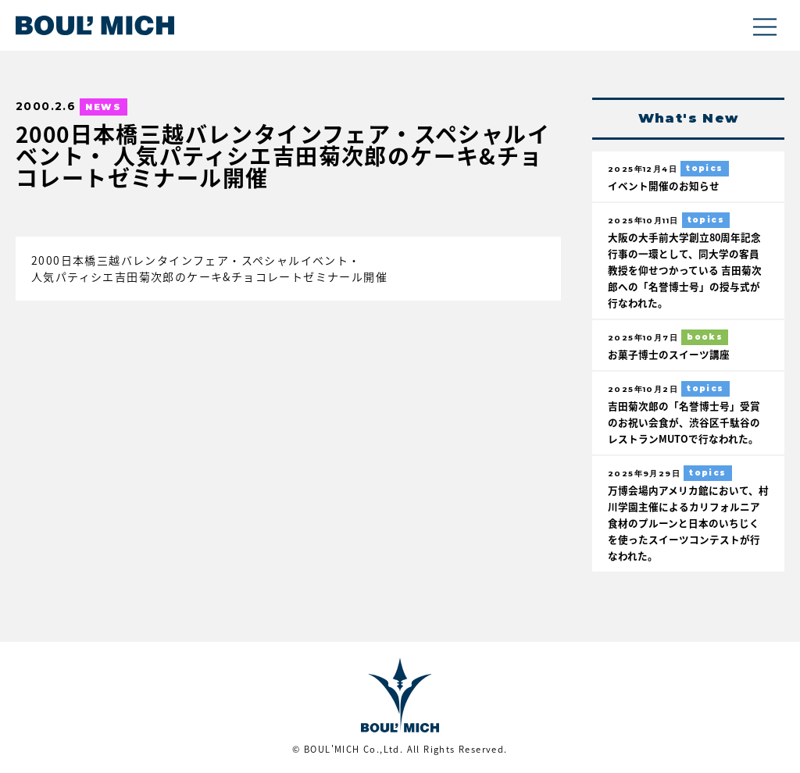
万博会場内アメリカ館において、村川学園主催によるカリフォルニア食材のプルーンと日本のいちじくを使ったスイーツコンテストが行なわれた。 (688, 523)
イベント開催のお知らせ (664, 185)
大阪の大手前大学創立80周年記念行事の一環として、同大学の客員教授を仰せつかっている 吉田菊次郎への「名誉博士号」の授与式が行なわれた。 (685, 270)
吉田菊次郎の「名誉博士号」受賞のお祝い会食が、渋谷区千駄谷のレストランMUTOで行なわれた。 (684, 422)
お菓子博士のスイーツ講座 (669, 354)
